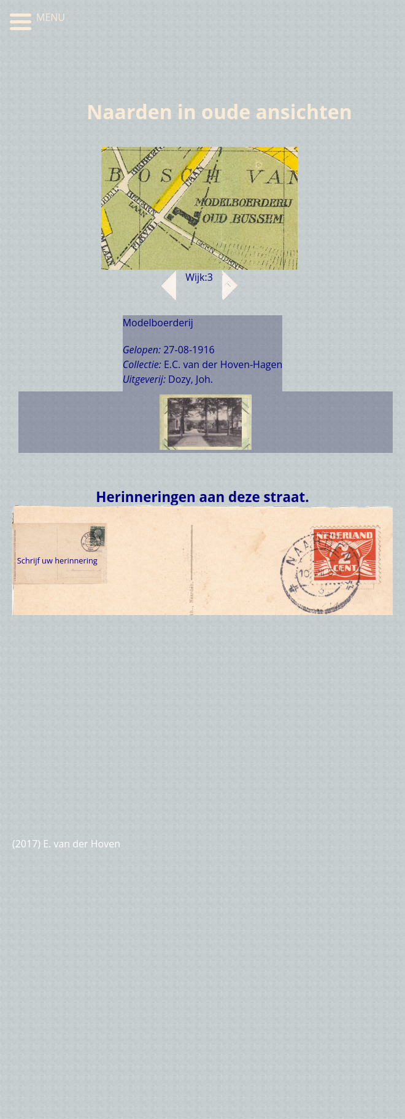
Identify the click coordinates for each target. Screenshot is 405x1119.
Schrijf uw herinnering (57, 560)
